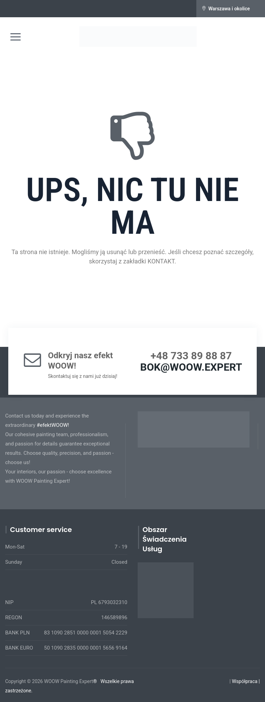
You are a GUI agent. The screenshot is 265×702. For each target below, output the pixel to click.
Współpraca (244, 681)
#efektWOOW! (53, 425)
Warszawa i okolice (229, 8)
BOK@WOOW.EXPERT (191, 367)
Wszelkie (109, 681)
